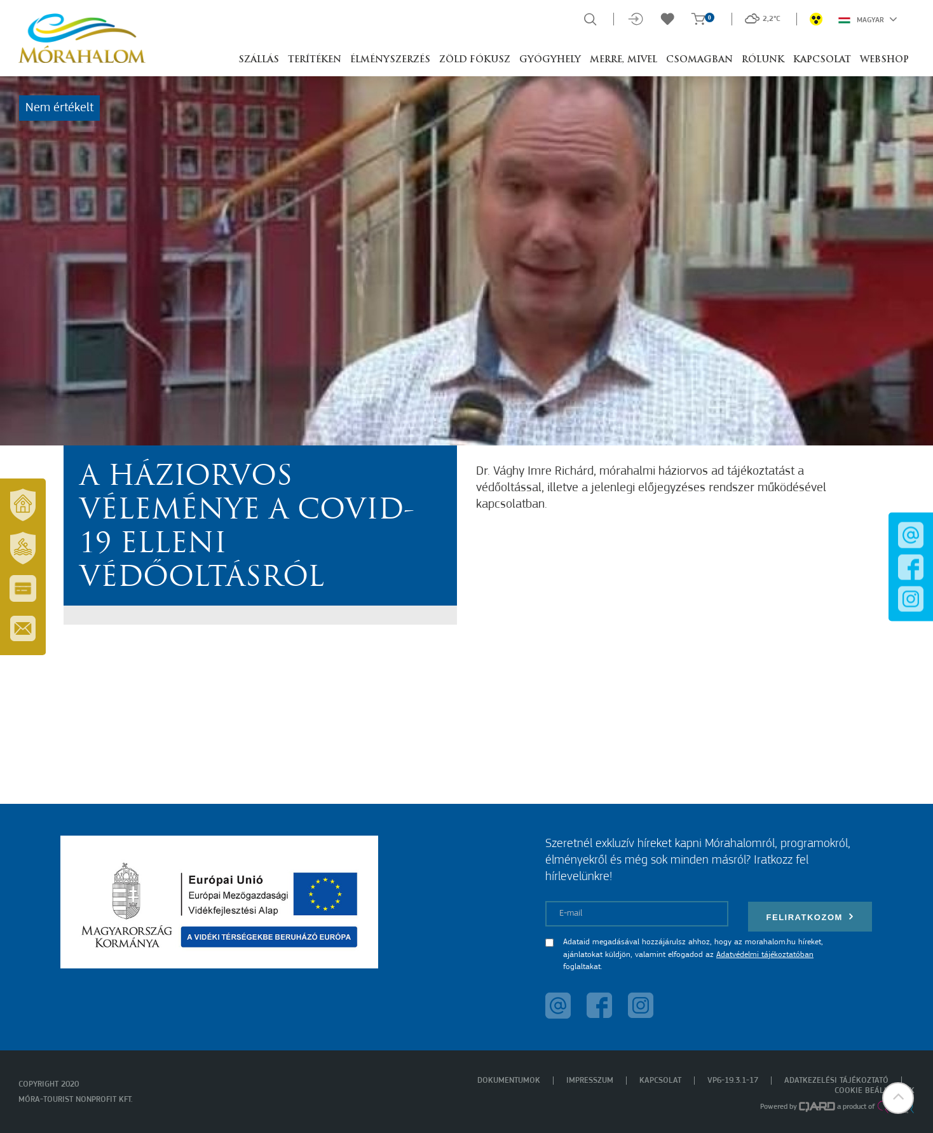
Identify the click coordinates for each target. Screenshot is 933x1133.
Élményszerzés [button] (390, 60)
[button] (898, 1098)
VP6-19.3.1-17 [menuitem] (732, 1080)
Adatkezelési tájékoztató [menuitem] (836, 1080)
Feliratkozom (810, 916)
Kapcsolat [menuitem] (660, 1080)
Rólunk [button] (763, 60)
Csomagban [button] (699, 60)
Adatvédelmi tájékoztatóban (765, 955)
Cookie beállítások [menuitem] (874, 1091)
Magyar (867, 19)
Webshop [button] (884, 60)
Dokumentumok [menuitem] (508, 1080)
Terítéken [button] (314, 60)
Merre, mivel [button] (623, 60)
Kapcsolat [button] (822, 60)
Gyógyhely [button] (550, 60)
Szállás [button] (258, 60)
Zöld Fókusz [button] (474, 60)
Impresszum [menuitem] (589, 1080)
